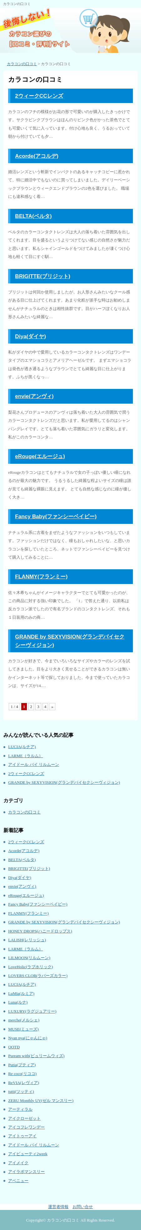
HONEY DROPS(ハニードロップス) (40, 931)
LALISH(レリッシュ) (27, 940)
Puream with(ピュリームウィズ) (36, 1055)
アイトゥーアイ (22, 1136)
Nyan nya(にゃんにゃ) (27, 1038)
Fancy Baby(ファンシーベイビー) (56, 516)
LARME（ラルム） (25, 755)
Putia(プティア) (22, 1064)
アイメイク (18, 1162)
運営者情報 (58, 1206)
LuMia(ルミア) (21, 993)
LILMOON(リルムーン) (29, 957)
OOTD (14, 1047)
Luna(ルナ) (18, 1002)
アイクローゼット (24, 1118)
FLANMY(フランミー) (41, 576)
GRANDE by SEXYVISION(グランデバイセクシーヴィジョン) (64, 782)
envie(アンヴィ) (34, 396)
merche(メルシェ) (23, 1020)
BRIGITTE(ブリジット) (42, 276)
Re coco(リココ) (22, 1073)
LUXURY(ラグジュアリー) (32, 1011)
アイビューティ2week (27, 1153)
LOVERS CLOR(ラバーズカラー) (38, 975)
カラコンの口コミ (24, 812)
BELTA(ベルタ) (33, 216)
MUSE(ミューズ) (23, 1029)
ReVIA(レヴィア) (23, 1082)
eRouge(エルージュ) (40, 456)
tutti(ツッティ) (21, 1091)
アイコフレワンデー (26, 1127)
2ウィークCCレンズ (39, 96)
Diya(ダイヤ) (30, 336)
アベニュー (18, 1180)
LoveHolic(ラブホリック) (30, 966)
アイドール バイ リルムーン (33, 764)
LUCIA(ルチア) (22, 746)
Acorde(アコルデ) (36, 156)
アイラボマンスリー (26, 1171)
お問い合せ (83, 1206)
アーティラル (20, 1109)
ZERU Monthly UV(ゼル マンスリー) (40, 1100)
